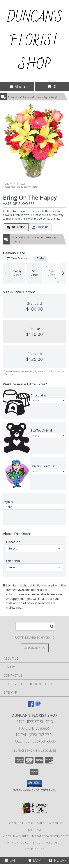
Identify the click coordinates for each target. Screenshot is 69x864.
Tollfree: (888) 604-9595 (34, 741)
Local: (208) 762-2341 (34, 734)
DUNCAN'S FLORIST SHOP (34, 41)
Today (41, 258)
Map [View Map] (35, 860)
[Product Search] (35, 626)
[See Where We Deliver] (35, 647)
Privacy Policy (18, 842)
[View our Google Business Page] (38, 706)
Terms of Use (34, 849)
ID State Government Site (49, 836)
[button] (34, 783)
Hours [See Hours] (57, 860)
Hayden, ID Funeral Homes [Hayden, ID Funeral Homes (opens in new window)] (25, 823)
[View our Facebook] (31, 706)
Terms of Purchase (45, 842)
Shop (17, 86)
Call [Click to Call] (11, 860)
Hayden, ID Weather (14, 836)
